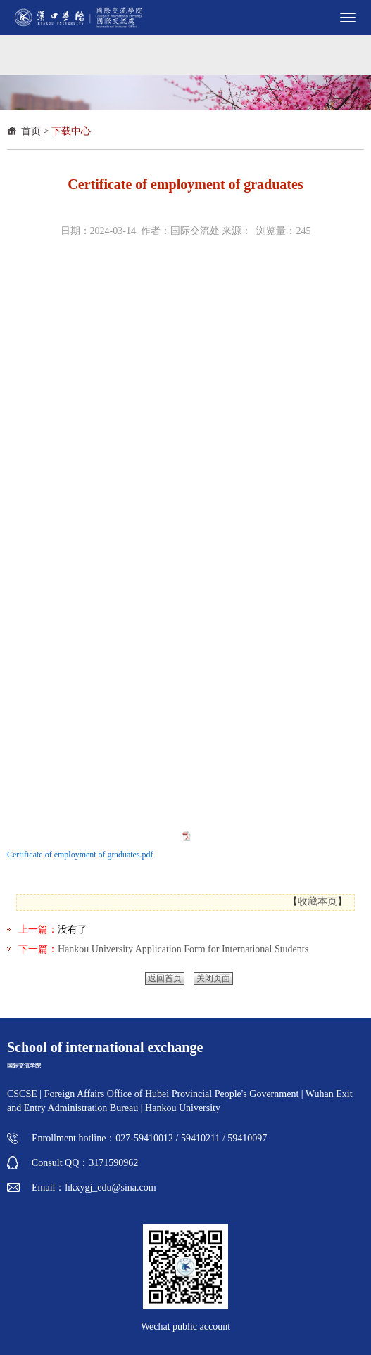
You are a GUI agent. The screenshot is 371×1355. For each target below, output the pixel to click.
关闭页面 (213, 978)
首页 (31, 131)
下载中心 (71, 131)
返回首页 (165, 978)
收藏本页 (317, 901)
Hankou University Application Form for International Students (183, 949)
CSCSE (22, 1094)
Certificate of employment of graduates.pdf (80, 855)
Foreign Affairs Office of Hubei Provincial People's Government (172, 1094)
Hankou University (182, 1108)
